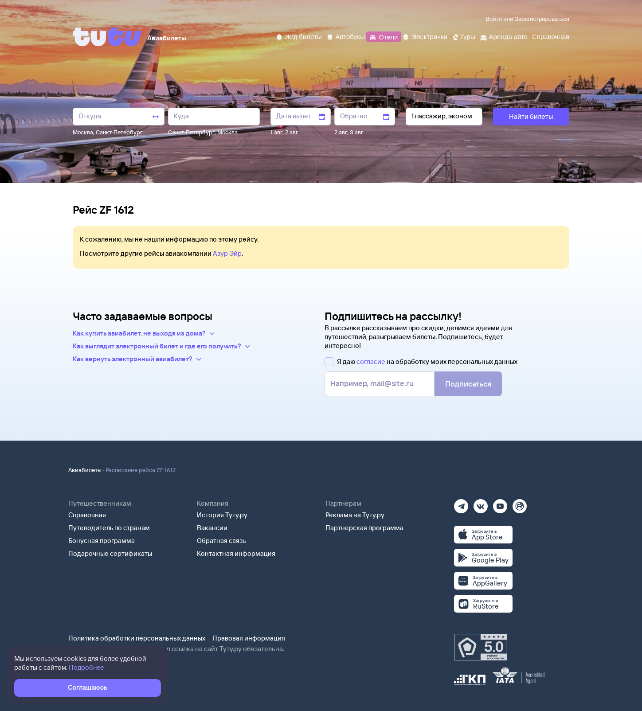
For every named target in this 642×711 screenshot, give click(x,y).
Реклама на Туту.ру (354, 515)
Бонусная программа (101, 540)
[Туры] (463, 36)
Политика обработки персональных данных (136, 638)
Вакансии (212, 527)
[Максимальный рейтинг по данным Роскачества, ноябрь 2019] (480, 647)
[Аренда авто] (504, 36)
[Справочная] (550, 36)
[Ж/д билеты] (298, 36)
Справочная (87, 515)
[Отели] (383, 36)
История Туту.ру (222, 515)
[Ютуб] (500, 503)
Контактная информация (236, 553)
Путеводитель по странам (109, 527)
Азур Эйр (227, 253)
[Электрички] (424, 36)
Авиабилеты (85, 469)
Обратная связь (221, 540)
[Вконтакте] (481, 503)
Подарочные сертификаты (110, 553)
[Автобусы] (345, 36)
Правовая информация (248, 638)
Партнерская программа (364, 527)
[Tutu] (107, 36)
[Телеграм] (461, 503)
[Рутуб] (520, 503)
